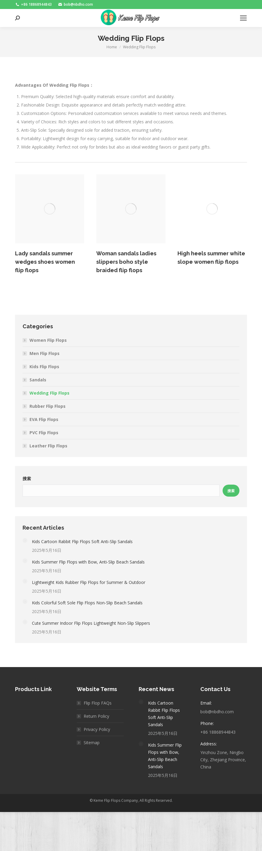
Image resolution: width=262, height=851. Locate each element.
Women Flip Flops (48, 340)
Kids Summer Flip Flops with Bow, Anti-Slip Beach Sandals (88, 562)
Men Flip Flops (44, 353)
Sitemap (92, 742)
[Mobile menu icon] (243, 18)
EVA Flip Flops (43, 419)
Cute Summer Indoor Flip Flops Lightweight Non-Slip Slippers (91, 623)
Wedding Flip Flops (49, 393)
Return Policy (96, 716)
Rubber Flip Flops (47, 406)
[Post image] (25, 540)
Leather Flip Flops (48, 446)
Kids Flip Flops (44, 366)
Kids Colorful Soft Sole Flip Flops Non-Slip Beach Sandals (87, 603)
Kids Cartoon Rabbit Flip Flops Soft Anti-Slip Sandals (82, 541)
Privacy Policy (97, 729)
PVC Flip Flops (43, 432)
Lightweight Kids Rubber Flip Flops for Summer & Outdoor (88, 582)
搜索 (27, 478)
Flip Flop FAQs (98, 703)
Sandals (37, 380)
